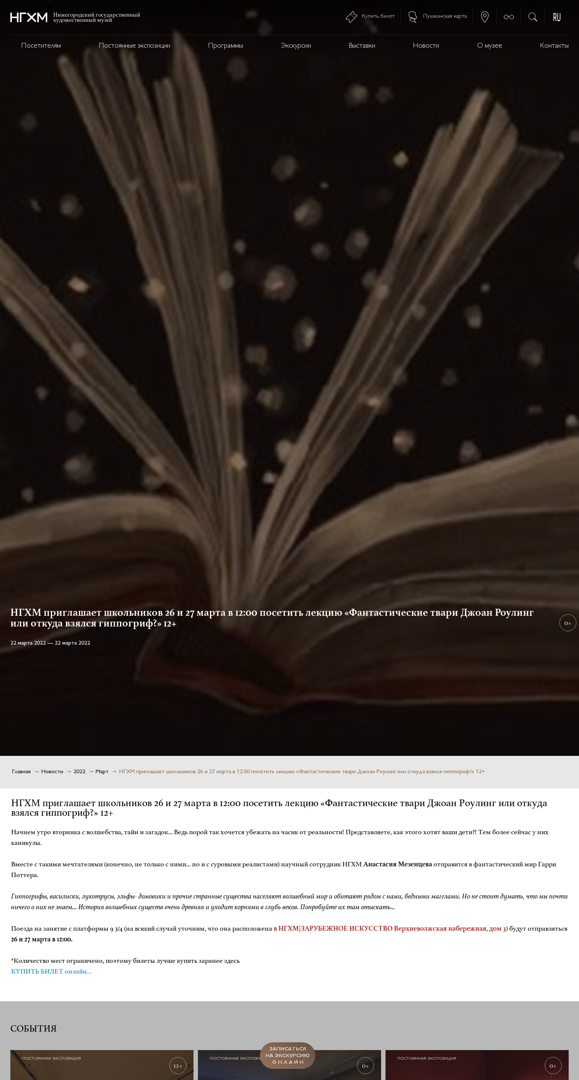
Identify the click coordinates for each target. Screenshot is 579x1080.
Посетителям (41, 46)
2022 (79, 772)
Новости (426, 46)
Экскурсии (296, 46)
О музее (489, 46)
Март (102, 772)
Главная (21, 772)
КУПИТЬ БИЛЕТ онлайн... (51, 971)
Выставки (362, 46)
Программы (225, 46)
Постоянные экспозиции (134, 46)
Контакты (554, 46)
